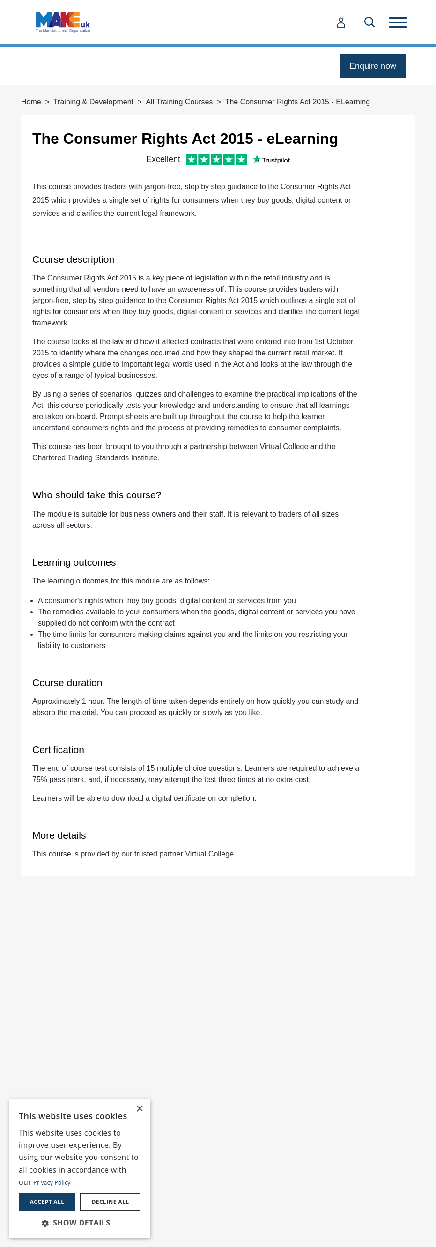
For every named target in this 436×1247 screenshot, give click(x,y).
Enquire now (372, 66)
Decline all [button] (110, 1202)
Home (31, 102)
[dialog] (79, 1168)
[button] (79, 1222)
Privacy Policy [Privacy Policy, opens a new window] (51, 1183)
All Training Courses (179, 102)
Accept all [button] (47, 1202)
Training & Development (93, 102)
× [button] (139, 1109)
